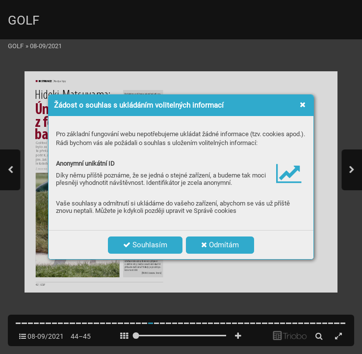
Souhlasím (145, 244)
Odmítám (220, 244)
